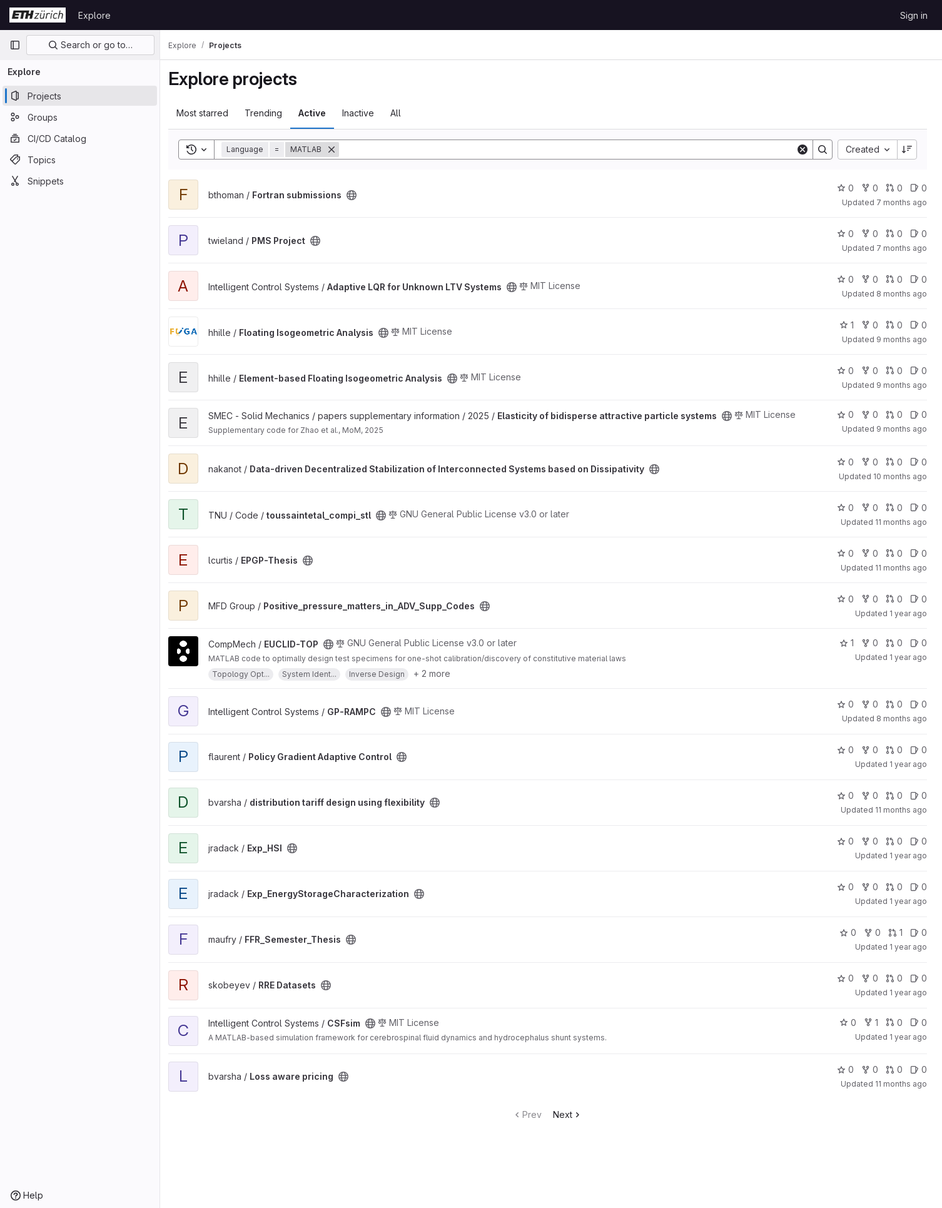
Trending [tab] (270, 113)
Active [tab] (319, 113)
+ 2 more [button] (438, 683)
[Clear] (802, 149)
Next (571, 1124)
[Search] (570, 149)
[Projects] (80, 96)
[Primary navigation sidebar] (15, 45)
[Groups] (80, 117)
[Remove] (338, 149)
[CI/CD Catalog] (80, 138)
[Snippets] (80, 181)
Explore (94, 15)
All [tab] (402, 113)
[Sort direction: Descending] (907, 150)
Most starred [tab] (209, 113)
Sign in (914, 15)
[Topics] (80, 160)
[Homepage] (37, 15)
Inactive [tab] (365, 113)
